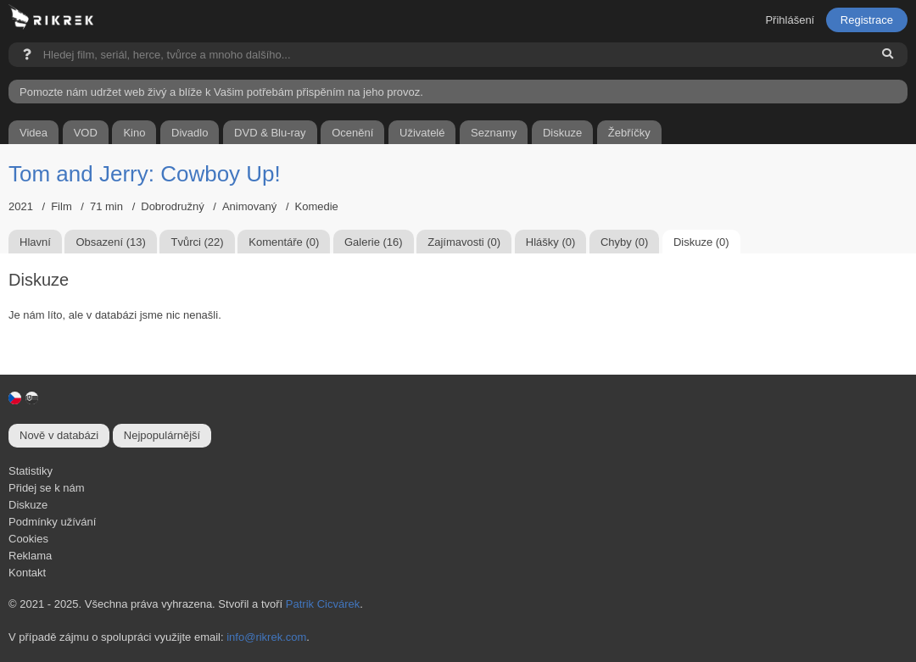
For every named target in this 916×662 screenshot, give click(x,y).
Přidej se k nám (46, 487)
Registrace (867, 20)
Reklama (30, 555)
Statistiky (30, 471)
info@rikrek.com (266, 637)
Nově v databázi (59, 435)
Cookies (28, 538)
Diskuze (27, 504)
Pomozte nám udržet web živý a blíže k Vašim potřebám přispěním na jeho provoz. (221, 92)
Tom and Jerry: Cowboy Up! (144, 173)
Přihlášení (789, 20)
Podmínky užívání (52, 521)
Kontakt (27, 572)
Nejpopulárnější (162, 435)
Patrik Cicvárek (323, 604)
